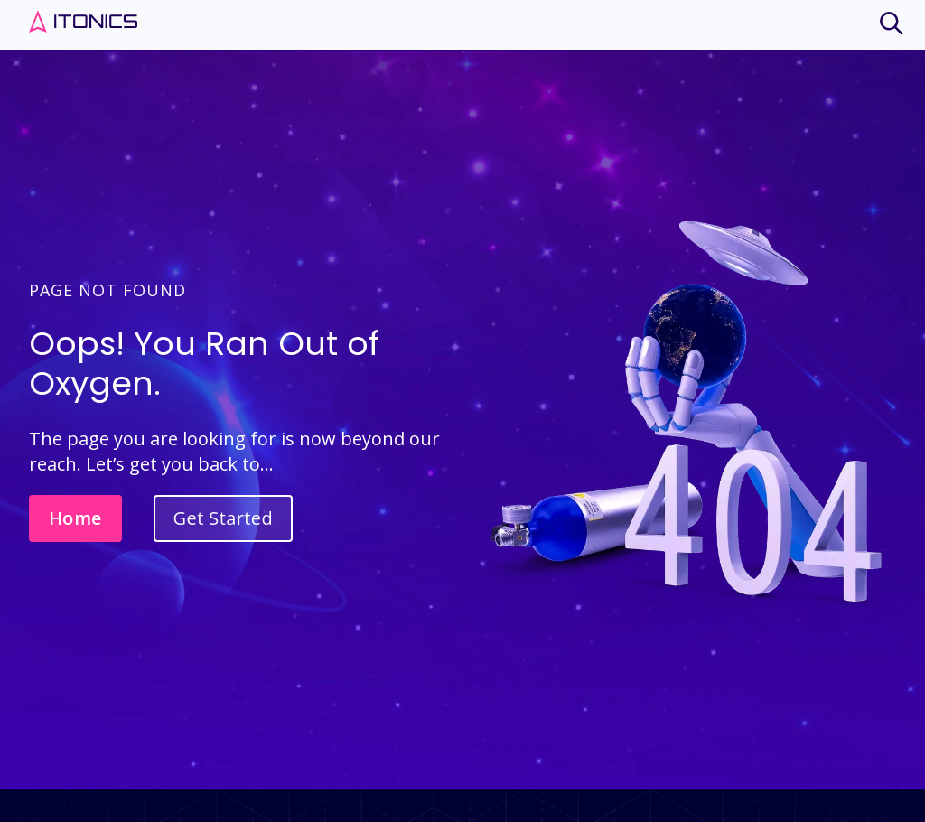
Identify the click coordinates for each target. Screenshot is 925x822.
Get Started (223, 518)
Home (75, 518)
